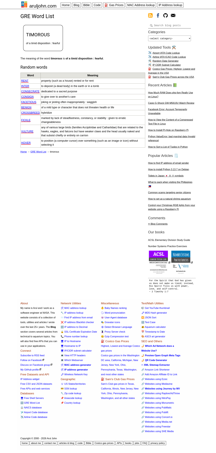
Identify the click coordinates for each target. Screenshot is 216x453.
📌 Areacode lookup (71, 399)
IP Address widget (29, 380)
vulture (27, 131)
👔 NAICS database (31, 409)
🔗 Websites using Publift (154, 413)
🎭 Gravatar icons (110, 323)
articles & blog (66, 444)
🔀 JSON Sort (148, 318)
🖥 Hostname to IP (71, 347)
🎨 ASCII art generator (153, 337)
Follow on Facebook (31, 361)
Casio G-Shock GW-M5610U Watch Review (171, 104)
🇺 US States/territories (73, 385)
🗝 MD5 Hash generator (154, 314)
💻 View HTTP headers (73, 356)
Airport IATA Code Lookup (166, 54)
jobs (137, 444)
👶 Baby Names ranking (114, 309)
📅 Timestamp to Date (153, 333)
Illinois (115, 390)
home (25, 444)
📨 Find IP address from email (77, 318)
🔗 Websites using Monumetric (157, 404)
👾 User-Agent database (114, 318)
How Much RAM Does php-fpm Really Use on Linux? (170, 96)
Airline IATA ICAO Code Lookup (169, 58)
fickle (26, 120)
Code (97, 5)
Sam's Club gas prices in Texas (117, 385)
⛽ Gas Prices (114, 5)
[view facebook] (158, 16)
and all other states (125, 399)
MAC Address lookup (141, 5)
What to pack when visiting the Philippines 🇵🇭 (170, 185)
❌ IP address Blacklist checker (77, 323)
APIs (119, 444)
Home (66, 5)
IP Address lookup (170, 5)
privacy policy (158, 444)
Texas (119, 371)
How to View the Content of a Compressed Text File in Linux (170, 123)
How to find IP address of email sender (168, 164)
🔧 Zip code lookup (71, 394)
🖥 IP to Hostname (71, 342)
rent (25, 80)
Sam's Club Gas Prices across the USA (173, 78)
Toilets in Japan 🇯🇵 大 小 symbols (166, 177)
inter (25, 86)
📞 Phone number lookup (74, 337)
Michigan (127, 361)
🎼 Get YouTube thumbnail (155, 309)
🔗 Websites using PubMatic (156, 409)
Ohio (123, 366)
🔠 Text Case (148, 323)
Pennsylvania (108, 371)
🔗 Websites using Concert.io (157, 418)
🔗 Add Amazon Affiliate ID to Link (159, 375)
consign (27, 96)
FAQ (145, 444)
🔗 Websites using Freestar (156, 427)
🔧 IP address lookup (72, 314)
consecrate (30, 91)
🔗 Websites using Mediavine (157, 385)
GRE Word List (38, 152)
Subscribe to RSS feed (32, 356)
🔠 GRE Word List (30, 404)
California (116, 361)
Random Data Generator (166, 62)
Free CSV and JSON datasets (36, 385)
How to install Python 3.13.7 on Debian (168, 170)
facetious (28, 102)
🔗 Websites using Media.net (156, 423)
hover (26, 142)
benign (26, 107)
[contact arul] (173, 16)
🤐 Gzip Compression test (115, 337)
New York (114, 366)
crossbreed (30, 112)
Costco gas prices (104, 444)
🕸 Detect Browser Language (116, 328)
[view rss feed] (150, 16)
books (128, 444)
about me (36, 444)
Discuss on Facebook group (35, 366)
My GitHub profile (29, 371)
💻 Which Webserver (72, 361)
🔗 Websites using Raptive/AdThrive (160, 394)
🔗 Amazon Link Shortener (155, 371)
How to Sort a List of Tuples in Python (168, 148)
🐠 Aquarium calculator (153, 328)
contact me (50, 444)
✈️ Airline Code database (33, 418)
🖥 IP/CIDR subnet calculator (76, 352)
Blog (76, 5)
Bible (86, 5)
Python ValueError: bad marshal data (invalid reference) (171, 139)
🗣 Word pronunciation (113, 314)
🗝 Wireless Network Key (74, 375)
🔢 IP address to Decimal (74, 328)
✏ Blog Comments (158, 225)
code (80, 444)
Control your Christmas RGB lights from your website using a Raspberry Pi (171, 208)
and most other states (112, 375)
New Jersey (126, 390)
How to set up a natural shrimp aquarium (169, 200)
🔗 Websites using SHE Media (157, 432)
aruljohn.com (43, 6)
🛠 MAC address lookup (73, 309)
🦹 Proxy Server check (113, 333)
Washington (130, 371)
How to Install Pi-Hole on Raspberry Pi (168, 131)
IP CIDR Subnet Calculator (167, 66)
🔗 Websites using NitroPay (156, 399)
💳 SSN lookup (69, 390)
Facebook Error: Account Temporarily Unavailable (167, 112)
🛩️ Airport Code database (34, 413)
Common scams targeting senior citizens (169, 193)
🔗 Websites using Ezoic (154, 380)
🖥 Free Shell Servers (32, 399)
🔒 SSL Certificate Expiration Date (79, 333)
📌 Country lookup (70, 404)
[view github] (165, 16)
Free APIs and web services (35, 390)
